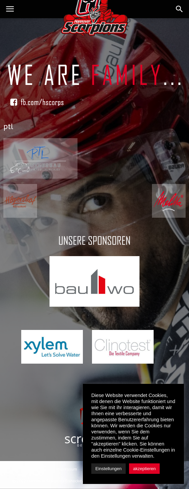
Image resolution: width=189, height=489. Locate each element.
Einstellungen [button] (108, 468)
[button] (179, 9)
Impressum (66, 468)
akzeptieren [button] (144, 468)
